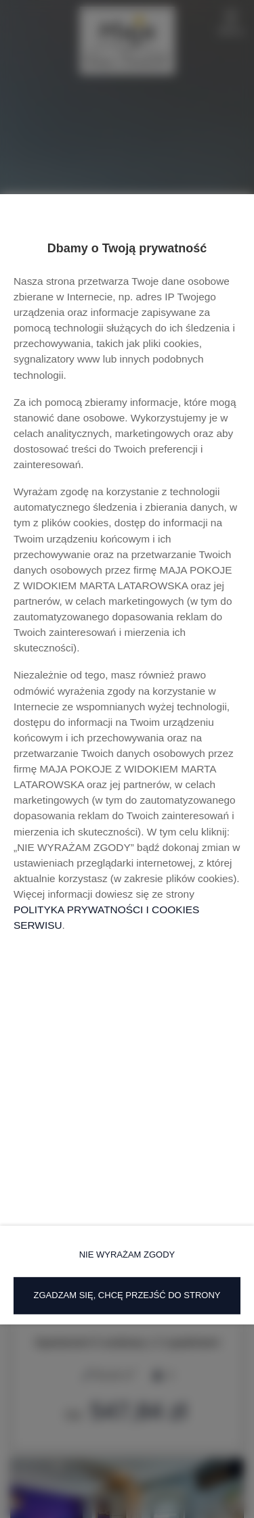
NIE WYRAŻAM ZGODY (127, 1254)
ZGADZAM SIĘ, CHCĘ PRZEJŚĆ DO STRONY (127, 1295)
